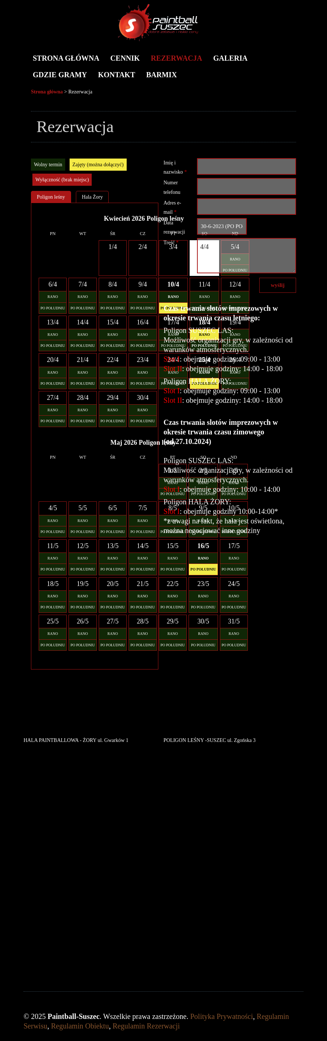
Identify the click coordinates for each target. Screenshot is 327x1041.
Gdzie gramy (60, 75)
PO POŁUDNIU (53, 308)
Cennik (125, 58)
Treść (171, 242)
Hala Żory (92, 197)
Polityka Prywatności (221, 1016)
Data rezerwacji (174, 227)
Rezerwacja (176, 58)
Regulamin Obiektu (80, 1026)
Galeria (230, 58)
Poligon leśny (51, 197)
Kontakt (116, 75)
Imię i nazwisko (175, 167)
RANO (53, 297)
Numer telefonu (172, 187)
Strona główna (66, 58)
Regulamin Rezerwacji (146, 1026)
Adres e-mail (172, 207)
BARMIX (161, 75)
